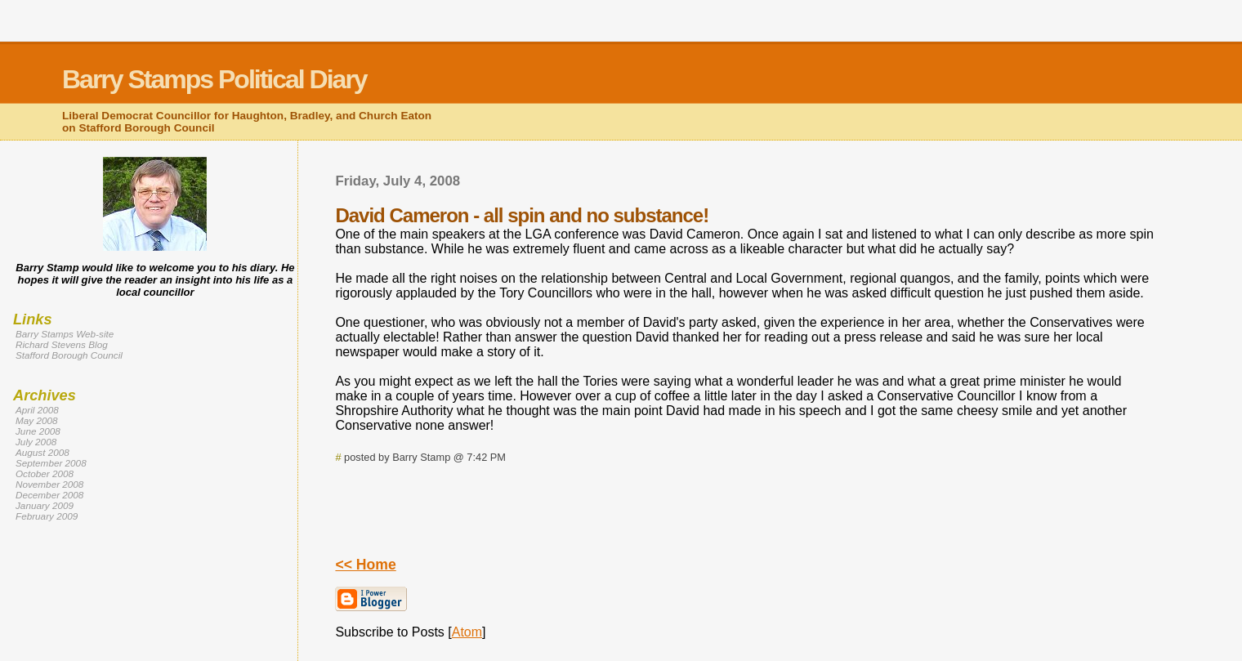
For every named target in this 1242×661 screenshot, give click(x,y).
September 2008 (51, 463)
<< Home (365, 564)
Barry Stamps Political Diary (214, 79)
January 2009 (45, 505)
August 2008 (42, 452)
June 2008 (38, 431)
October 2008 (45, 473)
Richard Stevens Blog (62, 344)
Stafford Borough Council (69, 355)
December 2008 (49, 494)
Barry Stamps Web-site (65, 333)
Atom (467, 632)
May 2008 (36, 420)
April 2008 (37, 409)
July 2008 (36, 441)
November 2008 (49, 484)
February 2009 (47, 516)
